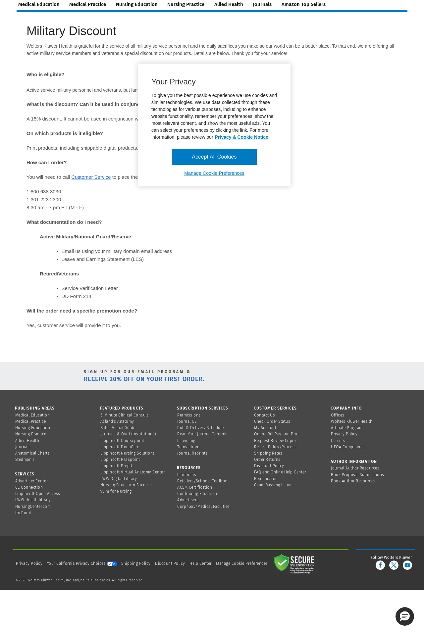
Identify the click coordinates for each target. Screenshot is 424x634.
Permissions (189, 415)
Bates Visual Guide (117, 427)
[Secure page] (295, 563)
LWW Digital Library (118, 478)
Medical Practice (30, 421)
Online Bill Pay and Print (277, 434)
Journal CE (186, 421)
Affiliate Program (347, 427)
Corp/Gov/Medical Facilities (203, 506)
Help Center (201, 563)
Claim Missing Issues (273, 485)
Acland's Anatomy (117, 421)
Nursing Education (32, 427)
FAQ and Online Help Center (280, 472)
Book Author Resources (353, 481)
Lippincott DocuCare (119, 447)
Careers (338, 440)
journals (262, 4)
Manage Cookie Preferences (242, 563)
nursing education (137, 4)
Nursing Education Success (126, 485)
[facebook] (380, 565)
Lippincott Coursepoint (122, 440)
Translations (188, 447)
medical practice (87, 4)
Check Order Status (272, 421)
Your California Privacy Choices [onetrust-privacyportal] (82, 563)
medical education (39, 4)
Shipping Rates (268, 453)
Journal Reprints (192, 453)
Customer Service (91, 177)
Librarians (186, 474)
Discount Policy (269, 465)
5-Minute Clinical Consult (124, 415)
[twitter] (393, 565)
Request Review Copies (276, 440)
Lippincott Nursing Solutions (127, 453)
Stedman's (25, 459)
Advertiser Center (31, 481)
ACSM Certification (194, 487)
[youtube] (407, 565)
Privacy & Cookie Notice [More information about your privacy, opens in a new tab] (241, 137)
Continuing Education (197, 493)
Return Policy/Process (275, 447)
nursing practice (185, 4)
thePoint (23, 513)
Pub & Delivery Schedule (200, 427)
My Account (265, 427)
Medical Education (32, 415)
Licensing (186, 440)
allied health (228, 4)
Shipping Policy (136, 563)
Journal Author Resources (355, 468)
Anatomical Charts (32, 453)
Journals (23, 447)
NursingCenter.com (33, 506)
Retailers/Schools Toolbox (202, 481)
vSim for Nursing (116, 491)
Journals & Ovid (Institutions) (128, 434)
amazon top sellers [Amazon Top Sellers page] (304, 4)
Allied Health (27, 440)
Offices (337, 415)
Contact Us (264, 415)
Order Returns (267, 459)
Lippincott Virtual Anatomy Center (132, 472)
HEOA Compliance (348, 447)
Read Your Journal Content (202, 434)
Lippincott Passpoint (120, 459)
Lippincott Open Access (37, 493)
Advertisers (188, 500)
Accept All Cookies (214, 157)
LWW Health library (33, 500)
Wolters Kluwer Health (352, 421)
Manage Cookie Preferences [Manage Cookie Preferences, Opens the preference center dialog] (214, 173)
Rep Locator (265, 478)
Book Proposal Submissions (357, 474)
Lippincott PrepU (116, 465)
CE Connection (29, 487)
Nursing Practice (30, 434)
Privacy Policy (344, 434)
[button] (405, 616)
